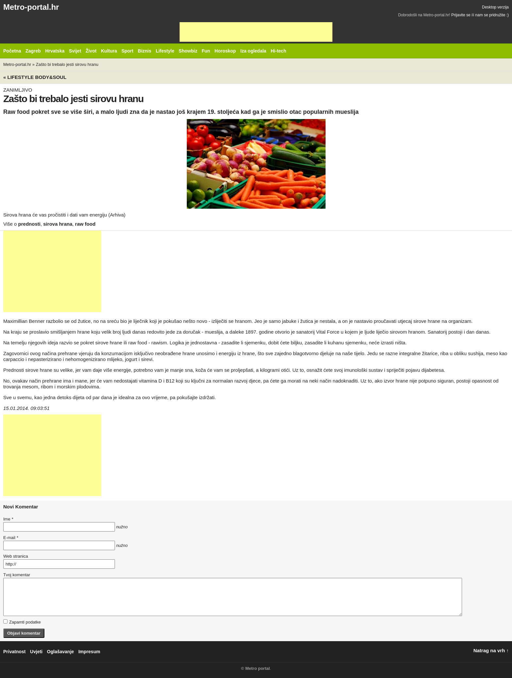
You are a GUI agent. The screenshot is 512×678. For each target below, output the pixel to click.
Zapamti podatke (22, 622)
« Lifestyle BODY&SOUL (34, 77)
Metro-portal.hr (31, 7)
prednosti (29, 224)
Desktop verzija (495, 7)
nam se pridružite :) (492, 15)
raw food (85, 224)
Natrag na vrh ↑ (491, 650)
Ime (8, 519)
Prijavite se (461, 15)
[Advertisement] (256, 32)
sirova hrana (57, 224)
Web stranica (15, 556)
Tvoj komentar (16, 574)
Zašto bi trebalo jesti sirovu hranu (67, 64)
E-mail (10, 537)
